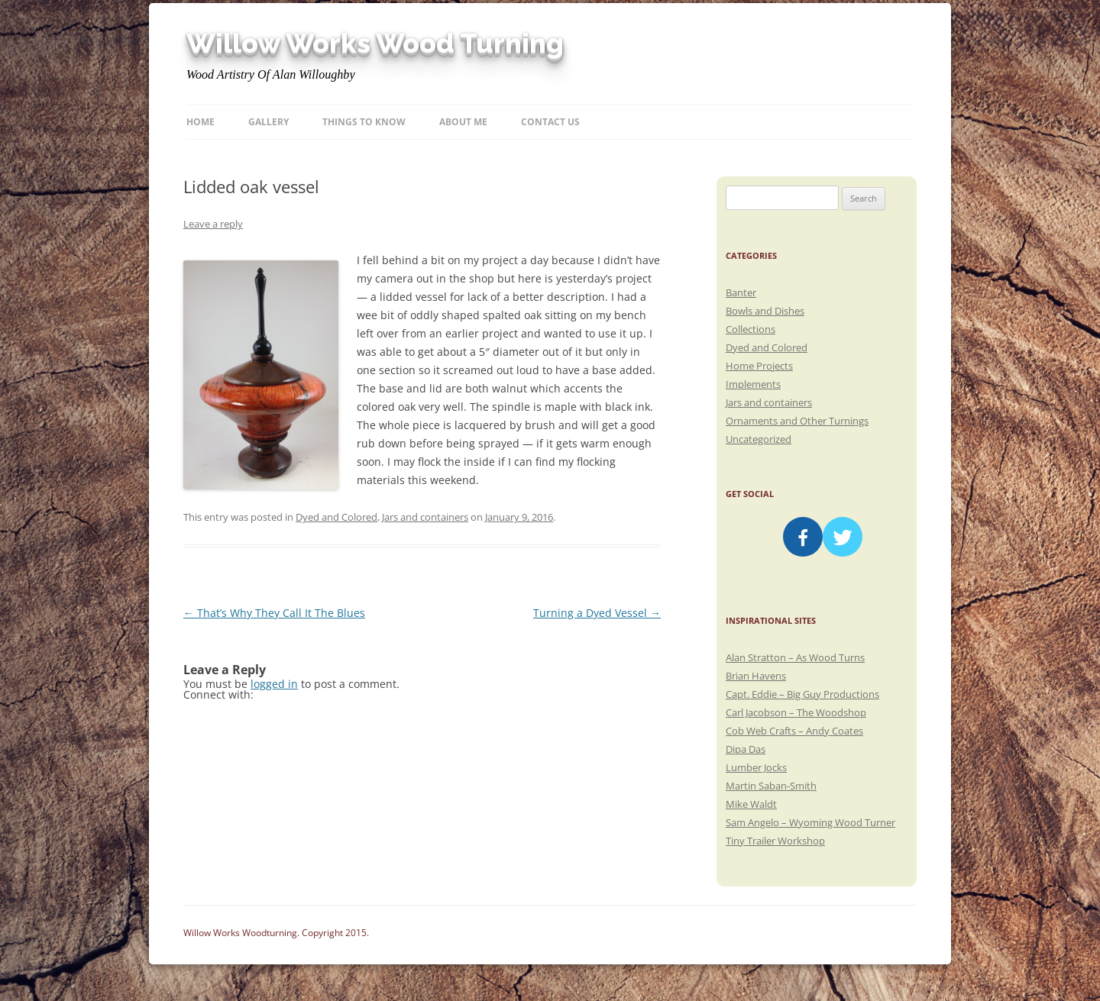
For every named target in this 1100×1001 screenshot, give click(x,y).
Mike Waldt (751, 804)
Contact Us (550, 121)
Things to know (364, 121)
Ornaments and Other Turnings (797, 421)
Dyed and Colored (336, 517)
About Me (463, 121)
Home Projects (759, 366)
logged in (274, 683)
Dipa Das (745, 749)
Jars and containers (425, 517)
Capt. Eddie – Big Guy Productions (802, 694)
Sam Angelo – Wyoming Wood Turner (810, 822)
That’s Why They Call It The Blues (274, 612)
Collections (750, 329)
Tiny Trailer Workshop (775, 841)
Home (200, 121)
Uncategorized (758, 439)
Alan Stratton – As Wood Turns (795, 657)
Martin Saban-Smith (771, 786)
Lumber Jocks (756, 767)
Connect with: (218, 694)
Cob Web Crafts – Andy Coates (794, 731)
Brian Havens (756, 676)
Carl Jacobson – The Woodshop (796, 712)
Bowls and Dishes (765, 311)
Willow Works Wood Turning (375, 43)
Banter (741, 292)
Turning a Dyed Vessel (597, 612)
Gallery (268, 121)
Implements (753, 384)
